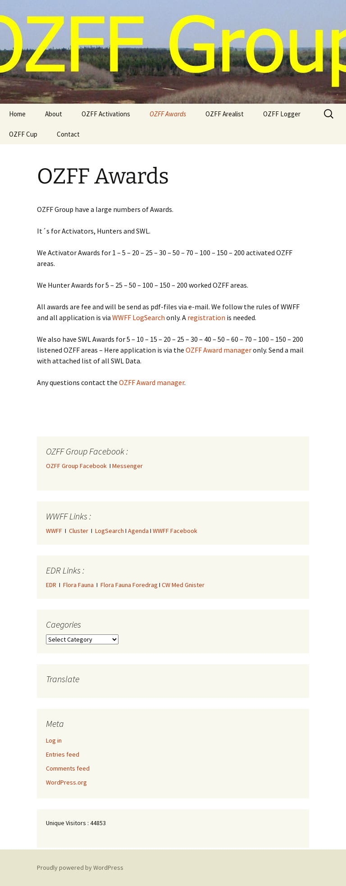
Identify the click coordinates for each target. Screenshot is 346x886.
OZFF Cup (23, 134)
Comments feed (68, 768)
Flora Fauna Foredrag (129, 585)
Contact (68, 134)
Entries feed (62, 754)
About (53, 114)
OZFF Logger (281, 114)
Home (17, 114)
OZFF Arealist (224, 114)
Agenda (138, 531)
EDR (51, 585)
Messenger (127, 466)
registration (206, 317)
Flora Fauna (78, 585)
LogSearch (109, 531)
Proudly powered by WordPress (80, 867)
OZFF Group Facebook (77, 466)
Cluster (78, 531)
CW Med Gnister (183, 585)
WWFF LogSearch (138, 317)
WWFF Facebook (175, 531)
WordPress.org (66, 782)
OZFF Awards (168, 114)
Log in (54, 740)
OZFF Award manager (218, 349)
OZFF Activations (106, 114)
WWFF (54, 531)
